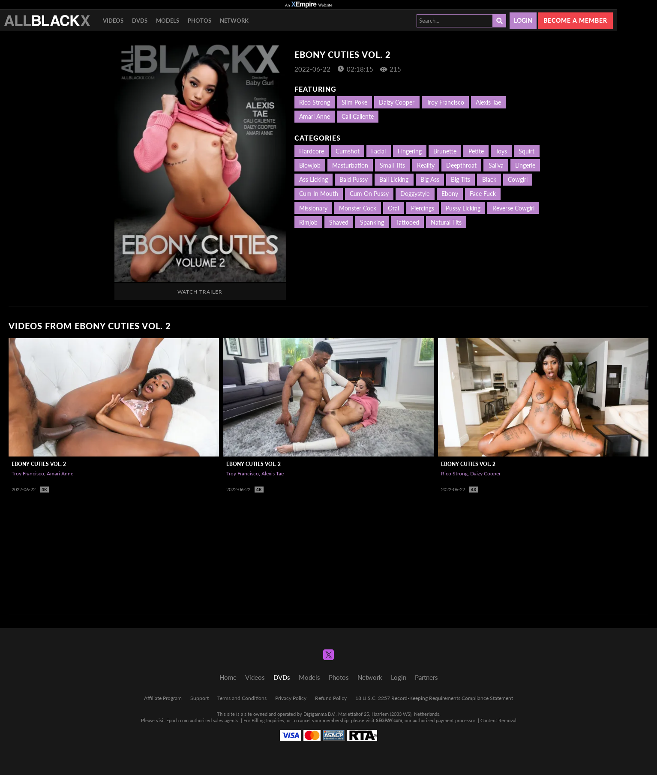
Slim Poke (354, 102)
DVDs (139, 20)
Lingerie (525, 165)
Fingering (410, 151)
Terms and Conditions (242, 698)
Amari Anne (314, 116)
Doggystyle (414, 193)
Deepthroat (461, 165)
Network (234, 20)
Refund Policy (331, 698)
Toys (501, 151)
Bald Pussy (353, 179)
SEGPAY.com (389, 720)
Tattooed (407, 222)
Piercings (422, 208)
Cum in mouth (318, 193)
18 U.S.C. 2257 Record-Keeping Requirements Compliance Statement (434, 698)
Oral (393, 208)
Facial (378, 151)
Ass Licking (313, 179)
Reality (426, 165)
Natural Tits (446, 222)
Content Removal (498, 720)
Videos (113, 20)
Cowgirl (518, 179)
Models (167, 20)
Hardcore (311, 151)
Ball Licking (393, 179)
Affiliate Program (163, 698)
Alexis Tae (488, 102)
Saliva (496, 165)
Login (523, 20)
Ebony (449, 193)
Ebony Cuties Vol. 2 (39, 464)
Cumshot (348, 151)
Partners (426, 677)
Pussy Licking (463, 208)
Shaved (338, 222)
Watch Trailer (199, 291)
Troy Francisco (445, 102)
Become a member (575, 20)
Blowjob (310, 165)
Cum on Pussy (369, 193)
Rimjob (308, 222)
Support (199, 698)
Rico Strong (314, 102)
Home (228, 677)
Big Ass (429, 179)
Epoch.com (177, 720)
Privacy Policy (290, 698)
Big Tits (460, 179)
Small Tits (392, 165)
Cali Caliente (358, 116)
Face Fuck (483, 193)
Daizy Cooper (396, 102)
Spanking (372, 222)
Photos (199, 20)
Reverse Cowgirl (513, 208)
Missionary (313, 208)
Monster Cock (357, 208)
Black (489, 179)
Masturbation (350, 165)
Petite (476, 151)
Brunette (444, 151)
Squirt (526, 151)
